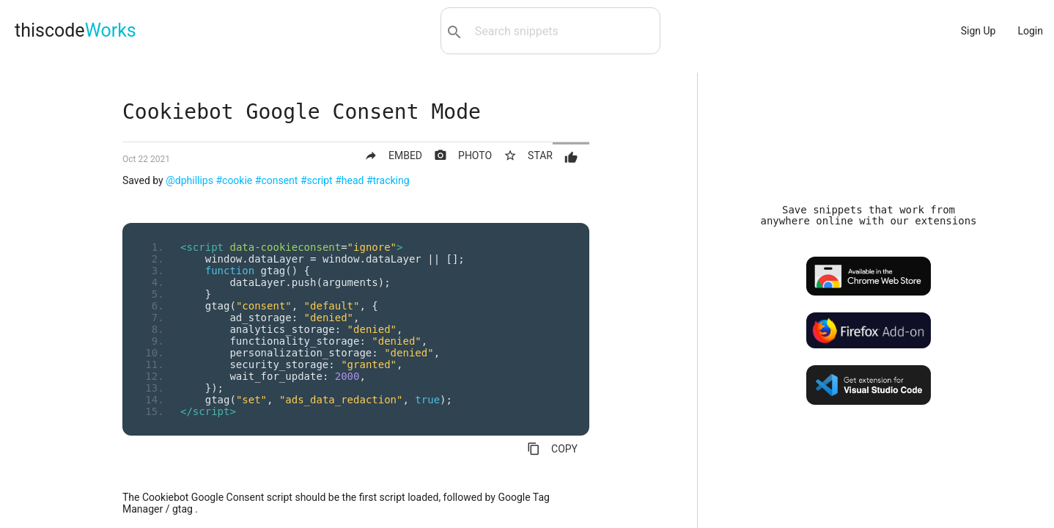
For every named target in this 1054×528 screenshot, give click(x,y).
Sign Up (978, 31)
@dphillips (189, 180)
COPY (552, 449)
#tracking (388, 180)
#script (317, 180)
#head (349, 180)
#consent (276, 180)
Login (1030, 31)
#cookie (233, 180)
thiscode (75, 30)
